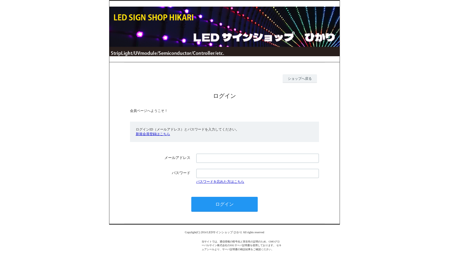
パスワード (181, 173)
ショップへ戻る (300, 79)
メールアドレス (177, 158)
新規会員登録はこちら (153, 134)
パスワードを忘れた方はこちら (220, 182)
